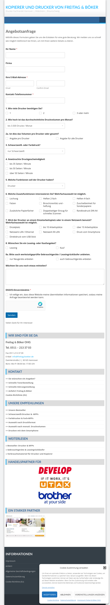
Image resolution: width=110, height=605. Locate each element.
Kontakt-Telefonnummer (20, 94)
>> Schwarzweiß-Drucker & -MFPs (22, 414)
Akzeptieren (49, 594)
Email (8, 88)
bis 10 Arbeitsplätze (52, 227)
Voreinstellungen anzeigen (90, 594)
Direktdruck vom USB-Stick (23, 236)
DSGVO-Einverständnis (18, 290)
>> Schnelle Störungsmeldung (20, 386)
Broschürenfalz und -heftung (53, 205)
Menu (102, 20)
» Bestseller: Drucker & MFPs (20, 445)
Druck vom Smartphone (88, 232)
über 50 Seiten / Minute (21, 173)
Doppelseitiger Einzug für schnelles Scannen (55, 212)
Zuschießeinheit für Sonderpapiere (86, 205)
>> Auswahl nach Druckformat (20, 422)
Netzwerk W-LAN (51, 232)
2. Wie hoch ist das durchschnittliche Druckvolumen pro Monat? (39, 119)
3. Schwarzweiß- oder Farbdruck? (23, 145)
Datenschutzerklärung (68, 600)
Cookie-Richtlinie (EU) (16, 395)
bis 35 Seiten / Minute (20, 163)
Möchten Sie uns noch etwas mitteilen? (26, 265)
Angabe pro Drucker (19, 138)
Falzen (13, 203)
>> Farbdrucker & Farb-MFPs (19, 418)
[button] (104, 567)
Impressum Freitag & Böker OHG (89, 600)
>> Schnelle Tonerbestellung (19, 382)
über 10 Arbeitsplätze (87, 227)
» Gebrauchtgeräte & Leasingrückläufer (25, 449)
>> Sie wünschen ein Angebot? (20, 378)
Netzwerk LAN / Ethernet (22, 232)
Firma (9, 63)
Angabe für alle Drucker (71, 138)
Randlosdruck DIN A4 (87, 210)
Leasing (13, 247)
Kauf (62, 247)
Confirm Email (43, 88)
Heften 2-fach (49, 198)
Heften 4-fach (83, 198)
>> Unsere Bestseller (16, 410)
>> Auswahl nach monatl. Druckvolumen (26, 426)
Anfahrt (9, 566)
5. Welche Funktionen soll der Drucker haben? (30, 180)
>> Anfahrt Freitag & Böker (19, 391)
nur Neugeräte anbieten (21, 259)
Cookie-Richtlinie (53, 600)
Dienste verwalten (48, 587)
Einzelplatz (15, 227)
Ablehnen (65, 594)
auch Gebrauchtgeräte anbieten (75, 259)
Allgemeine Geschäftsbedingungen (20, 571)
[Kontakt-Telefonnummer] (35, 100)
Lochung (14, 198)
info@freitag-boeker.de (23, 356)
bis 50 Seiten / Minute (20, 168)
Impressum (10, 561)
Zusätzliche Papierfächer (22, 210)
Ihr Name (11, 49)
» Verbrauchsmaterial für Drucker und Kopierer (29, 453)
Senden (12, 315)
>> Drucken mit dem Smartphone (22, 430)
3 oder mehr (83, 113)
